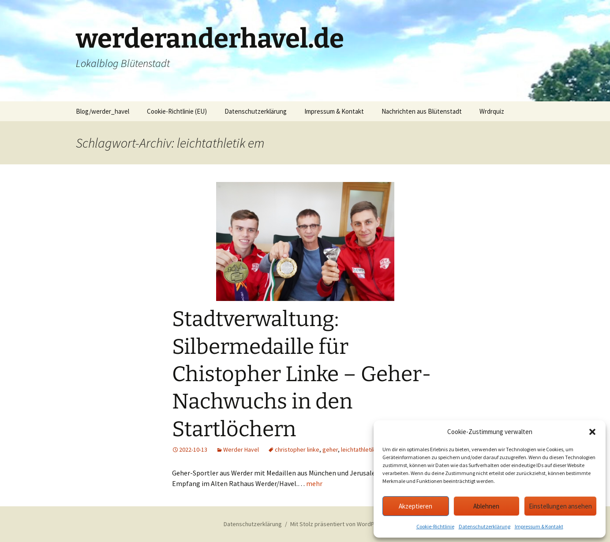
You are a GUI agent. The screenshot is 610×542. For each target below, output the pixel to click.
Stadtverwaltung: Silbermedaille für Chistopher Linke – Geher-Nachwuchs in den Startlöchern (301, 374)
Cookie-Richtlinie (435, 526)
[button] (592, 431)
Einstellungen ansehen (560, 506)
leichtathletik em (363, 449)
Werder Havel (241, 449)
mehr (314, 483)
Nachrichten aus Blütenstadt (422, 111)
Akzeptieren (415, 506)
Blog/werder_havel (102, 111)
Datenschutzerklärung (484, 526)
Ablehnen (486, 506)
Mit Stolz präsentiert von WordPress (338, 524)
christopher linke (297, 449)
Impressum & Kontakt (539, 526)
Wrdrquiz (491, 111)
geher (330, 449)
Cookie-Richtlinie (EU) (177, 111)
